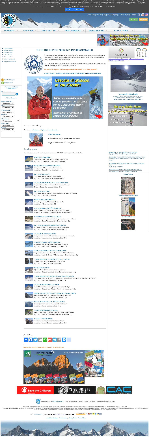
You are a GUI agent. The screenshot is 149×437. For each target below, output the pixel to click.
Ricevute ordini (8, 82)
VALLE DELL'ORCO (128, 222)
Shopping (115, 15)
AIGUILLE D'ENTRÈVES (43, 319)
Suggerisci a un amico (10, 61)
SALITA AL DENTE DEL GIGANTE (46, 285)
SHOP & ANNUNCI (98, 31)
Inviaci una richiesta (94, 73)
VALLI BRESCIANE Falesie (128, 179)
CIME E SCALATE (50, 31)
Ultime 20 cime (8, 55)
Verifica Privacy (63, 418)
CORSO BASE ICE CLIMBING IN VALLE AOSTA (51, 259)
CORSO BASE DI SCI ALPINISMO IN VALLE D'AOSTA (54, 276)
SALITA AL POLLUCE (42, 174)
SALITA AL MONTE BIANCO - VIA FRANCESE (51, 183)
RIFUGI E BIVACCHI (41, 268)
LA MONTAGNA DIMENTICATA (45, 310)
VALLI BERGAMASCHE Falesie (128, 200)
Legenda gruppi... (11, 88)
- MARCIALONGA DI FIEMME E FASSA (125, 169)
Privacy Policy (73, 418)
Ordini (134, 15)
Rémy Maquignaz (54, 134)
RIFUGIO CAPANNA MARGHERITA (47, 166)
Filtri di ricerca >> (11, 98)
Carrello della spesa (9, 79)
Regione (43, 130)
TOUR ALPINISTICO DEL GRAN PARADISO (50, 251)
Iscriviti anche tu (8, 50)
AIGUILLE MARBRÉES (42, 157)
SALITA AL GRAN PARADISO (45, 234)
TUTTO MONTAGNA (74, 31)
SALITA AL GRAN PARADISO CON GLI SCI (50, 225)
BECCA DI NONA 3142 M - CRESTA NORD (49, 302)
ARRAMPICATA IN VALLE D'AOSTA (47, 217)
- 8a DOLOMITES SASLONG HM (123, 152)
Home (89, 15)
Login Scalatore (8, 48)
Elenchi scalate (8, 52)
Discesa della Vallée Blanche (128, 94)
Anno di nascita (52, 130)
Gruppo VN (107, 15)
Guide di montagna (125, 15)
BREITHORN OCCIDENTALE (45, 200)
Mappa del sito (97, 15)
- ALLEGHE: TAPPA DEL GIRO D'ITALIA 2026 (127, 157)
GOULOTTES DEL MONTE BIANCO (47, 242)
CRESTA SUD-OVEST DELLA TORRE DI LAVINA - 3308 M (55, 293)
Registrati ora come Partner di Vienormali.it (71, 73)
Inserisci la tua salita (9, 59)
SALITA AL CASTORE (42, 191)
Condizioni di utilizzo (52, 418)
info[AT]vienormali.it (57, 401)
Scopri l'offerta (49, 73)
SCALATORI (29, 31)
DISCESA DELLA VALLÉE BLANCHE (47, 208)
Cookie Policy (81, 418)
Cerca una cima (8, 57)
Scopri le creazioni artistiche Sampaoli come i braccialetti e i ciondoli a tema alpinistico (128, 59)
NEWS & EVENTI (122, 31)
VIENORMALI (11, 31)
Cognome (36, 130)
